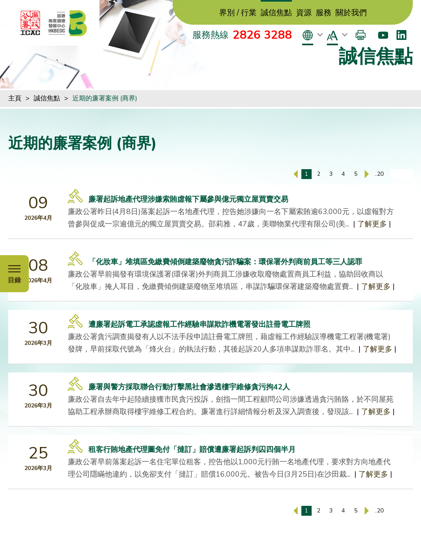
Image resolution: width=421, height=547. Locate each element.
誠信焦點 (276, 13)
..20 (379, 174)
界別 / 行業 (238, 13)
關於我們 (351, 13)
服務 (323, 13)
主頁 (14, 98)
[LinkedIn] (401, 35)
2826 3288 (262, 35)
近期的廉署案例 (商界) (104, 98)
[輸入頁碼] (402, 174)
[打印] (360, 35)
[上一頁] (296, 174)
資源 (304, 13)
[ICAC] (30, 23)
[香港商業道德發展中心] (68, 23)
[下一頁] (367, 174)
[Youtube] (383, 35)
